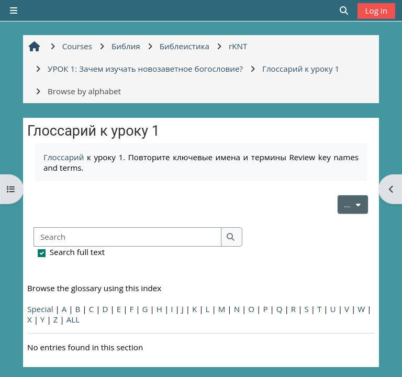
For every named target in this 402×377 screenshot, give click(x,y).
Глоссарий (63, 157)
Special (40, 309)
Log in (376, 10)
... (356, 203)
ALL (73, 319)
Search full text (77, 252)
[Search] (128, 237)
